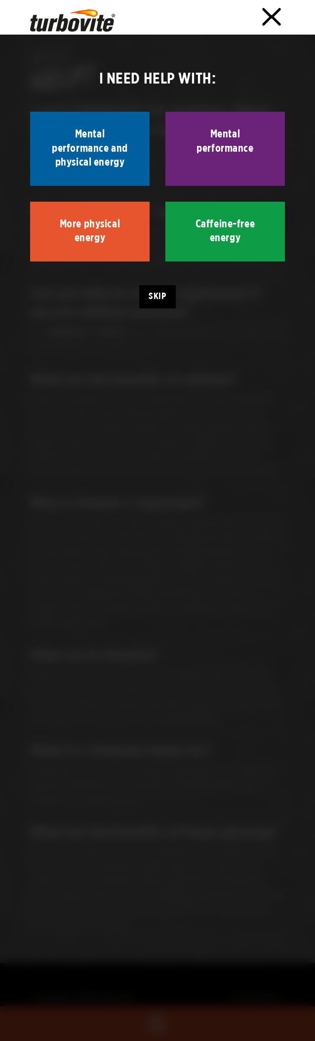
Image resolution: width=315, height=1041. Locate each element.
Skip (157, 296)
